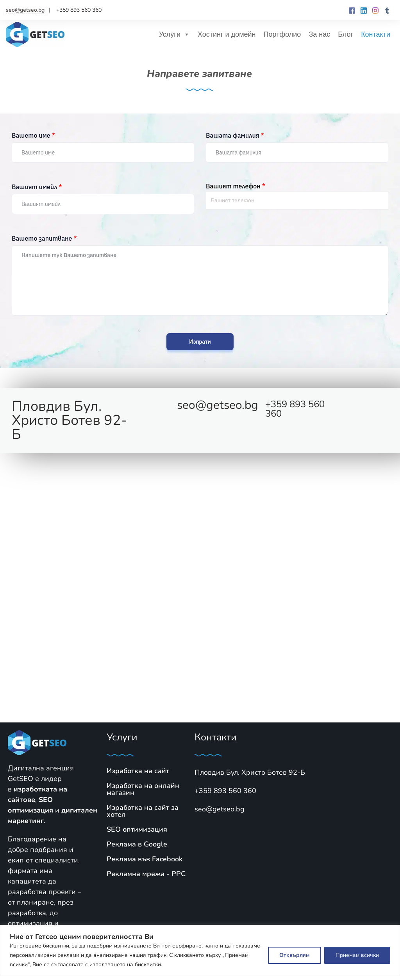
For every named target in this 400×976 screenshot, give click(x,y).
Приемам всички (357, 955)
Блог (345, 34)
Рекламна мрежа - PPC (146, 873)
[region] (200, 950)
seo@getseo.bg (25, 10)
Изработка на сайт (138, 770)
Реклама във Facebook (144, 859)
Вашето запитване (44, 238)
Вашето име (33, 135)
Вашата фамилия (235, 135)
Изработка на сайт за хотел (143, 811)
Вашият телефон (235, 186)
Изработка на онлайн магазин (143, 789)
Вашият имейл (37, 187)
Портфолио (282, 34)
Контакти (375, 34)
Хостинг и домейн (227, 34)
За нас (319, 34)
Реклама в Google (137, 844)
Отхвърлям (294, 955)
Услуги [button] (174, 34)
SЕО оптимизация (137, 829)
